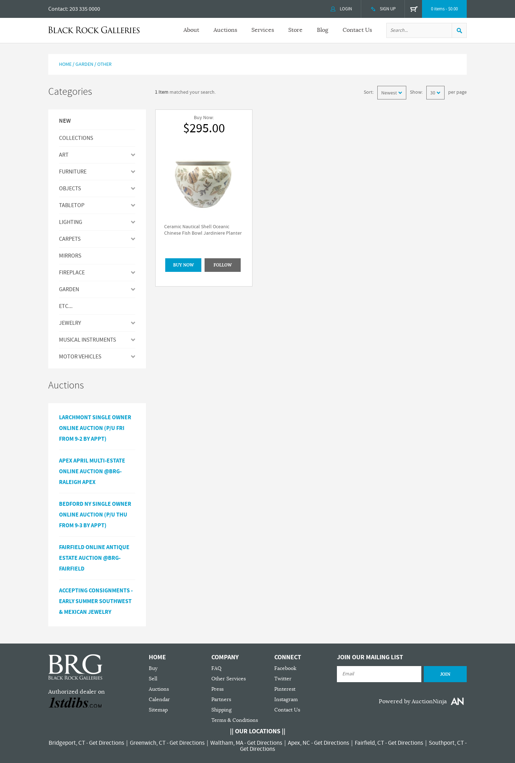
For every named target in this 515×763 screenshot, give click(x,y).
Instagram (286, 699)
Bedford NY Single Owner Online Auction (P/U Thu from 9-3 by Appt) (95, 514)
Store (295, 30)
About (191, 30)
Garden (84, 64)
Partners (221, 699)
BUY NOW (183, 265)
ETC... (66, 306)
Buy (153, 668)
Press (217, 689)
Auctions (225, 30)
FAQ (216, 668)
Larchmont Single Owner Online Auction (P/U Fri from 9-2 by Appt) (95, 428)
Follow (223, 265)
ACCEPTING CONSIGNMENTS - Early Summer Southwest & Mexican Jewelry (96, 601)
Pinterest (284, 689)
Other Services (228, 679)
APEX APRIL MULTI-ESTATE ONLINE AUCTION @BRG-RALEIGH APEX (92, 471)
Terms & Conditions (234, 720)
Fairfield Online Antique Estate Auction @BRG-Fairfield (94, 558)
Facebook (285, 668)
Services (262, 30)
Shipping (221, 710)
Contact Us (357, 30)
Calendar (159, 699)
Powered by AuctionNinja (413, 701)
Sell (153, 679)
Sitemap (158, 710)
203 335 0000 (84, 9)
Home (65, 64)
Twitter (282, 679)
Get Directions (106, 743)
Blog (322, 30)
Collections (76, 138)
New (65, 121)
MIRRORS (70, 256)
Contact (57, 9)
